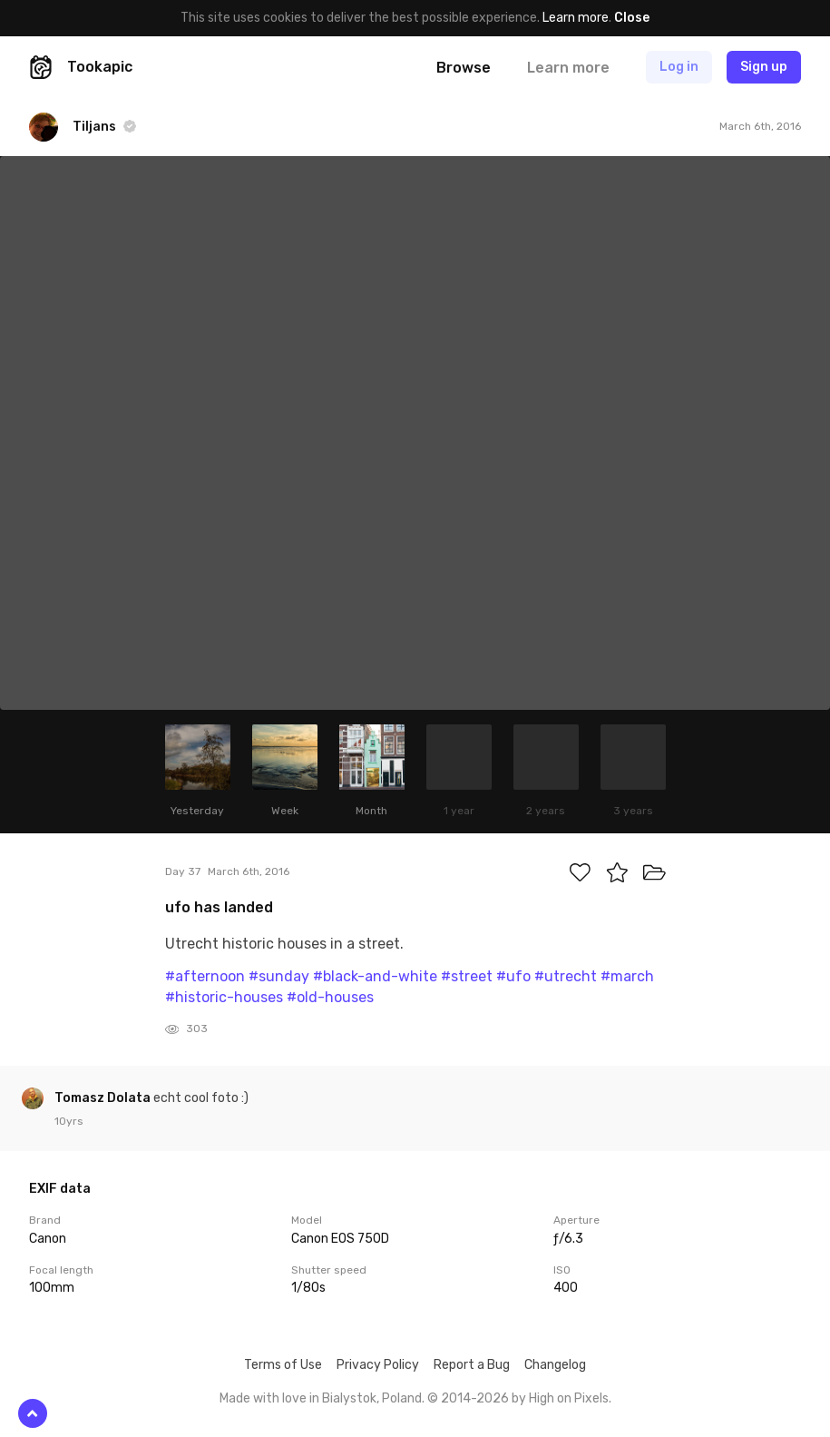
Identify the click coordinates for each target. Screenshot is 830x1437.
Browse (463, 67)
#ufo (513, 976)
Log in (678, 66)
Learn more (575, 17)
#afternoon (205, 976)
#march (627, 976)
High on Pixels (569, 1398)
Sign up (763, 66)
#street (467, 976)
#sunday (279, 976)
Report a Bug (472, 1365)
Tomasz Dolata (103, 1098)
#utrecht (565, 976)
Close (631, 17)
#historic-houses (224, 997)
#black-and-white (375, 976)
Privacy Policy (378, 1365)
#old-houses (330, 997)
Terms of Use (283, 1365)
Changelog (555, 1365)
